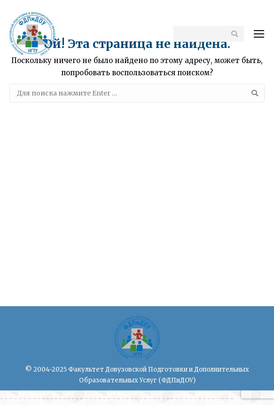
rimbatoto (43, 398)
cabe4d (1, 398)
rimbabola (109, 398)
